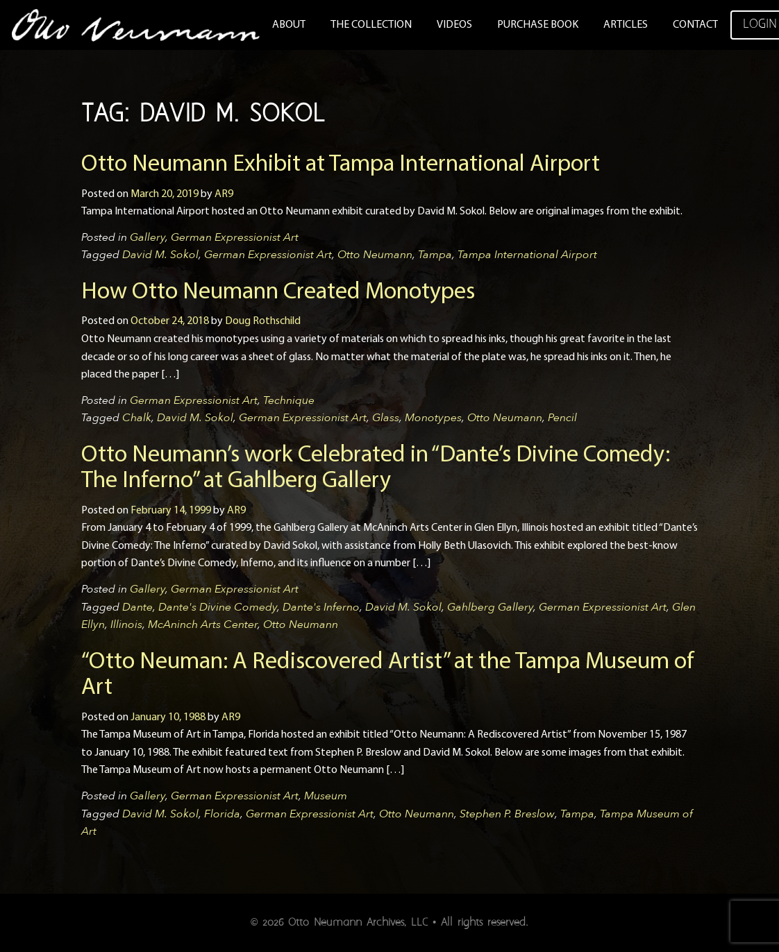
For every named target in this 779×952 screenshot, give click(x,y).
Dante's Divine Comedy (217, 607)
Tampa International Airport (527, 254)
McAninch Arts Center (203, 624)
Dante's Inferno (321, 607)
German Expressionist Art (235, 237)
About (288, 25)
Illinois (126, 624)
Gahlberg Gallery (490, 607)
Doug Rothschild (263, 321)
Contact (695, 25)
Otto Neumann (374, 254)
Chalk (136, 417)
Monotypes (433, 417)
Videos (454, 25)
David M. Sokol (160, 254)
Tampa (435, 254)
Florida (222, 814)
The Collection (371, 25)
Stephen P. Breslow (507, 814)
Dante (137, 607)
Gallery (147, 237)
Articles (625, 25)
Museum (325, 796)
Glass (385, 417)
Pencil (562, 417)
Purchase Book (537, 25)
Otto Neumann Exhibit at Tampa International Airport (340, 165)
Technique (289, 400)
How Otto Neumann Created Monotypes (278, 292)
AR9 (224, 194)
